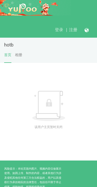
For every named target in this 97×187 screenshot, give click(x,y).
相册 (18, 55)
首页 (7, 58)
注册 (73, 29)
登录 (59, 29)
